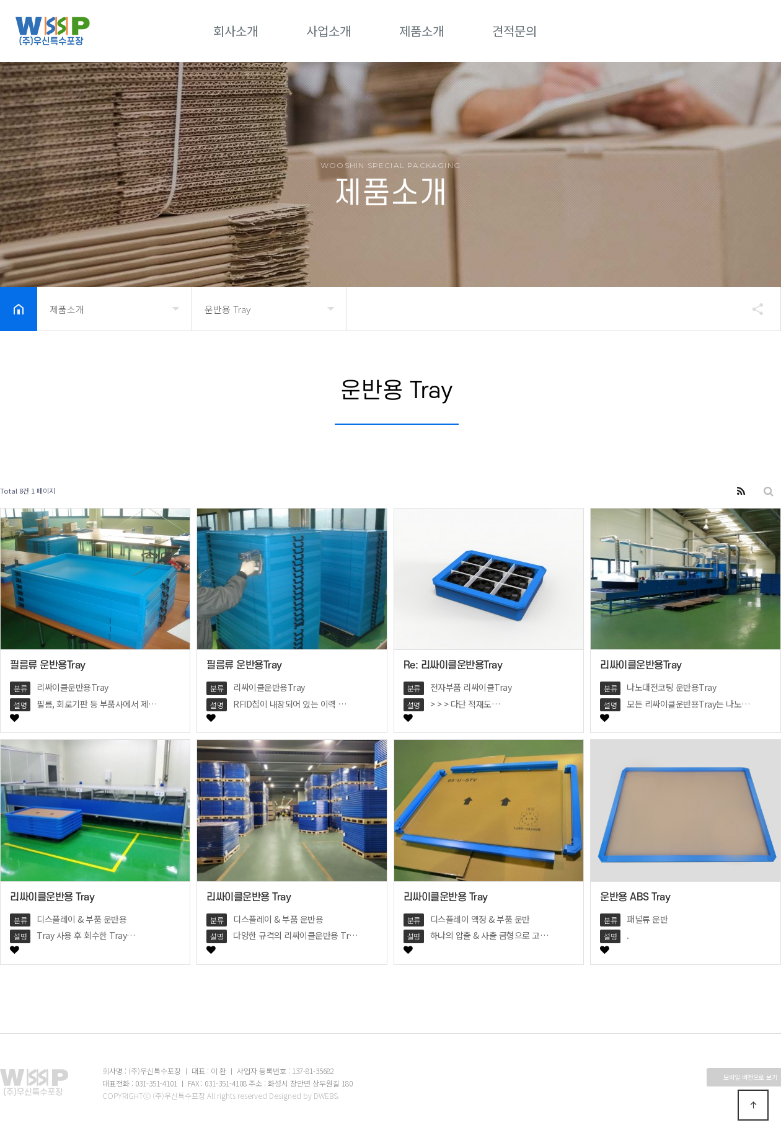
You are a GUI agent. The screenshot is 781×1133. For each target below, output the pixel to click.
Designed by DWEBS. (304, 1095)
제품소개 (421, 31)
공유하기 (752, 308)
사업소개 (328, 31)
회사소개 (235, 31)
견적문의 (514, 31)
